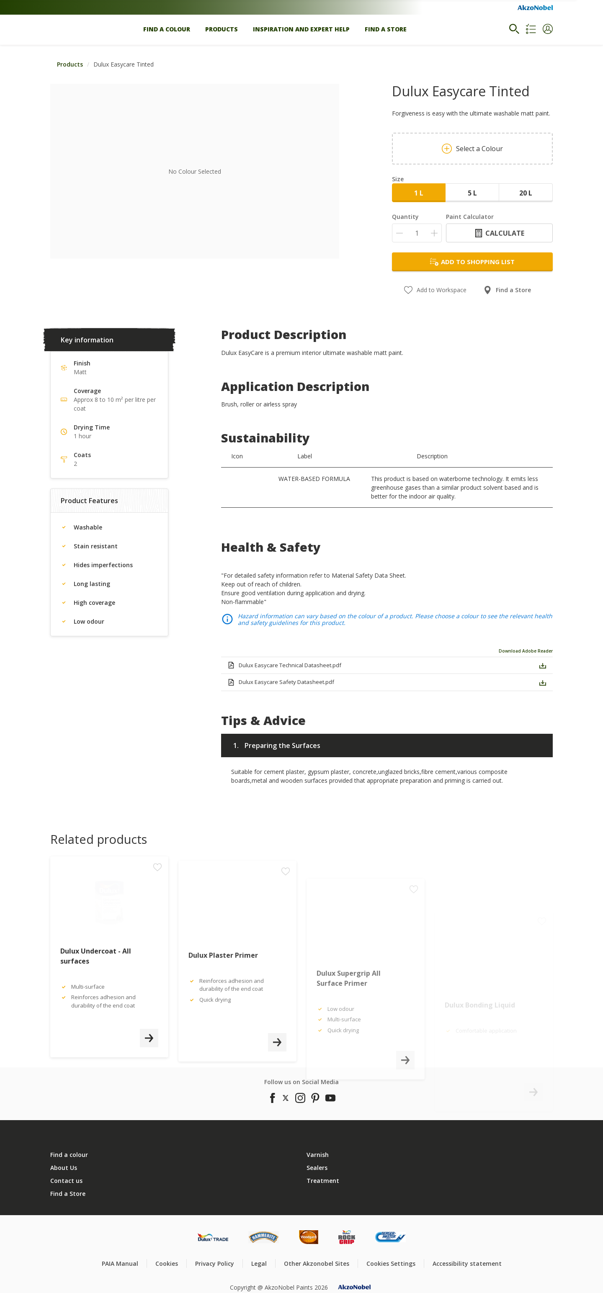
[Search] (514, 29)
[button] (548, 29)
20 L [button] (525, 193)
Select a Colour (472, 149)
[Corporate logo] (535, 7)
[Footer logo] (213, 1237)
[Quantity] (417, 233)
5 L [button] (472, 193)
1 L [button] (418, 193)
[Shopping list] (531, 29)
